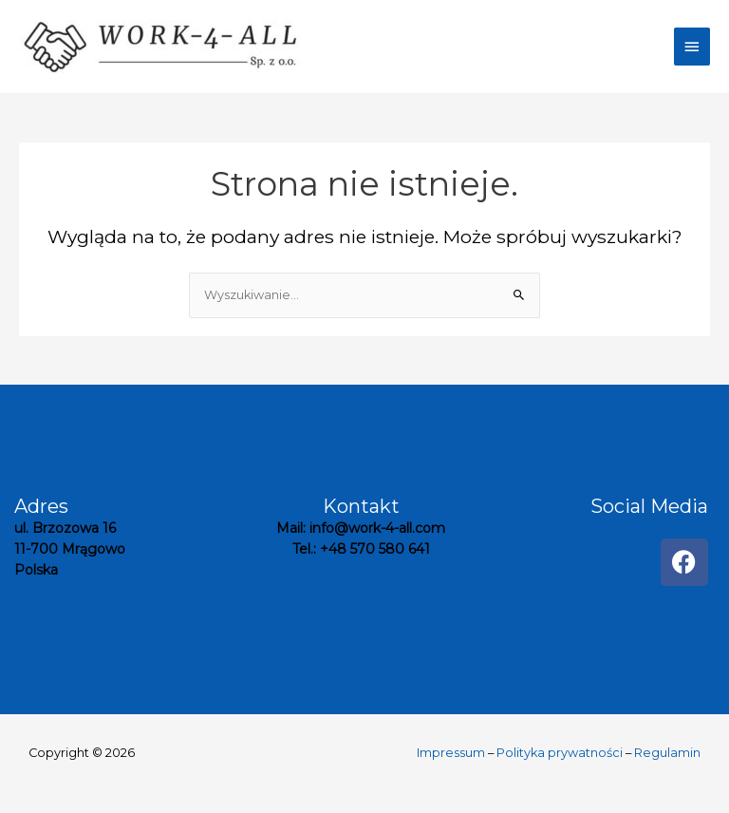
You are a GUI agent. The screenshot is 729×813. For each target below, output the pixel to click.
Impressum (451, 753)
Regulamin (667, 753)
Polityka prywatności (559, 753)
